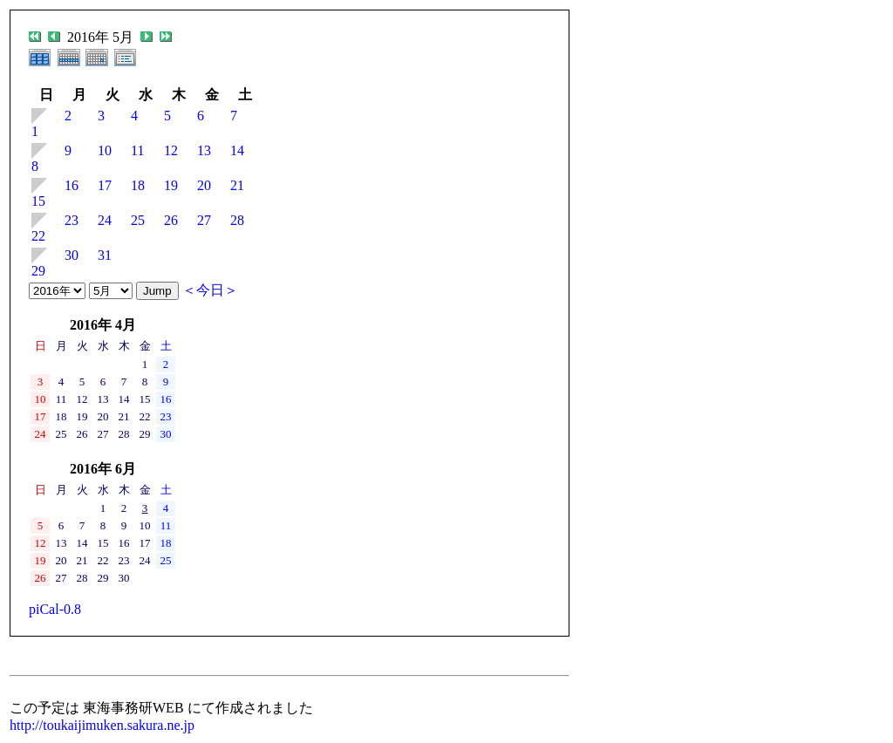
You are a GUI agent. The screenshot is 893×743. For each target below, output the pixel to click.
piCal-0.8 (55, 609)
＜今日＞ (210, 290)
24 (105, 220)
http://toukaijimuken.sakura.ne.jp (102, 725)
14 (237, 150)
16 (71, 185)
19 (171, 185)
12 (171, 150)
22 (38, 235)
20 (204, 185)
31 (105, 255)
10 (105, 150)
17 (105, 185)
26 (171, 220)
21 (237, 185)
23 (71, 220)
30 (71, 255)
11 (137, 150)
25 (138, 220)
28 (237, 220)
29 (38, 270)
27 (204, 220)
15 (38, 201)
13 (204, 150)
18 (138, 185)
